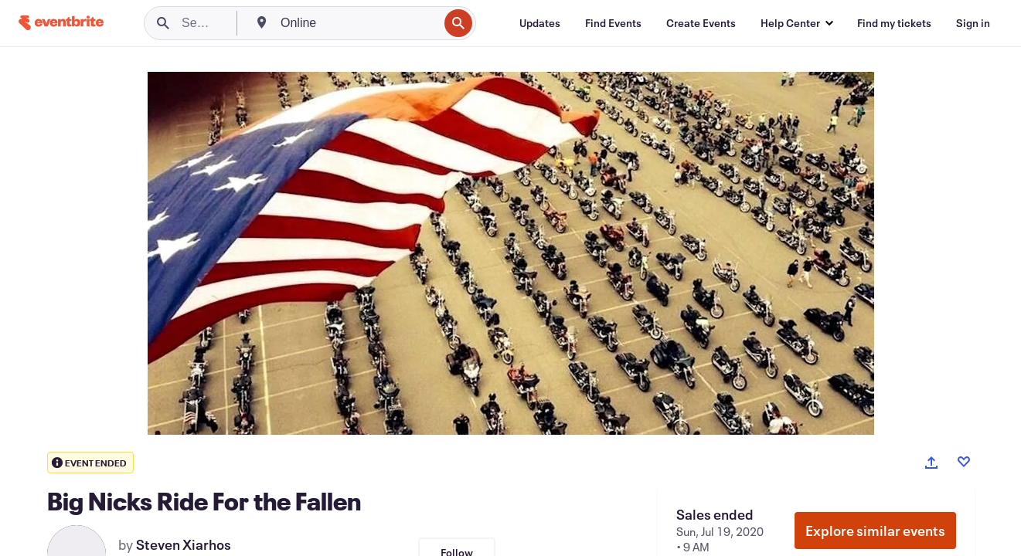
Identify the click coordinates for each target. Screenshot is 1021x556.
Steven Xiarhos (183, 544)
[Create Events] (701, 23)
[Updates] (540, 23)
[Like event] (964, 462)
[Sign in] (973, 23)
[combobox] (357, 23)
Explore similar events (875, 530)
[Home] (61, 23)
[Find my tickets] (894, 23)
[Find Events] (613, 23)
